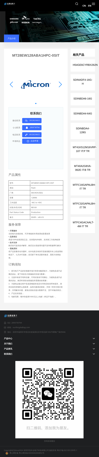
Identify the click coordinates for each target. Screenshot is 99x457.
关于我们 (8, 343)
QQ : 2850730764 (14, 322)
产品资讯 (8, 348)
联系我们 (8, 353)
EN (89, 5)
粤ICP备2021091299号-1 (67, 450)
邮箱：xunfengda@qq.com (18, 327)
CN (84, 5)
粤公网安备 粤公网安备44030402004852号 (26, 453)
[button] (35, 103)
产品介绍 (11, 40)
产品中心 (8, 338)
